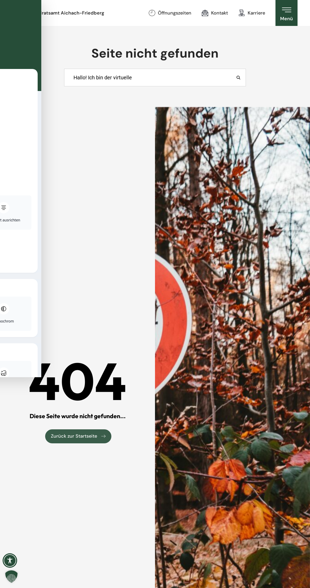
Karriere (256, 13)
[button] (11, 576)
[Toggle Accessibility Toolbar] (10, 560)
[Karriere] (241, 13)
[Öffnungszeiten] (152, 13)
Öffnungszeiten (174, 13)
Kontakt (219, 13)
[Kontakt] (205, 13)
